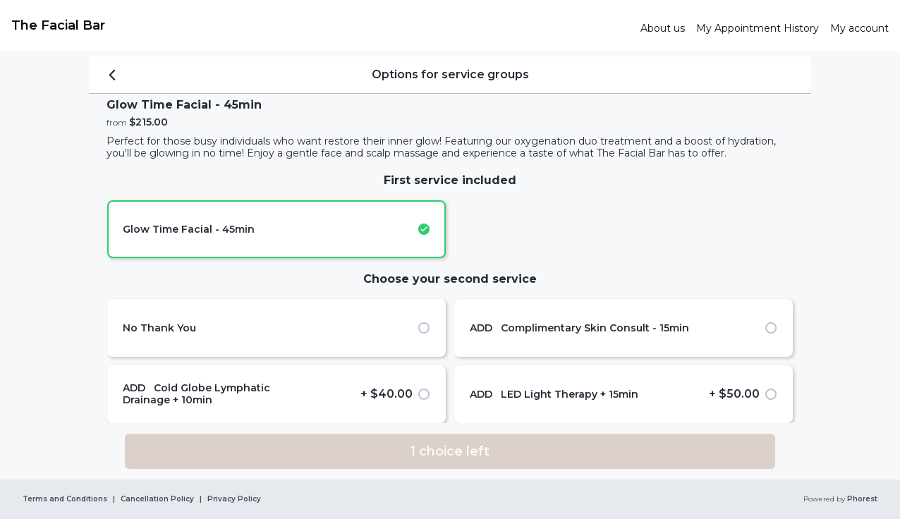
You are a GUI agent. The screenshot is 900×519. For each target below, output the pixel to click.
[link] (320, 25)
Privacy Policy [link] (234, 499)
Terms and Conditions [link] (65, 499)
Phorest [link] (861, 499)
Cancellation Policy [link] (157, 499)
